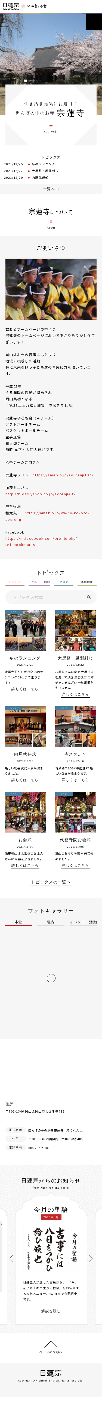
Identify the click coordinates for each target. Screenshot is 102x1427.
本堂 (19, 922)
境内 (51, 922)
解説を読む (51, 1311)
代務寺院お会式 (75, 840)
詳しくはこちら (25, 689)
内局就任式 (40, 177)
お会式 (25, 840)
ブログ (64, 582)
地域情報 (87, 582)
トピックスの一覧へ (51, 882)
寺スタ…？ (75, 754)
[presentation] (11, 1258)
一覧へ (49, 189)
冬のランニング (43, 164)
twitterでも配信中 (63, 1293)
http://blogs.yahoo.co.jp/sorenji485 (40, 493)
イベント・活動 (39, 582)
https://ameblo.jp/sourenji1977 (63, 474)
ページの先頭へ (51, 1352)
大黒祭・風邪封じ (45, 170)
